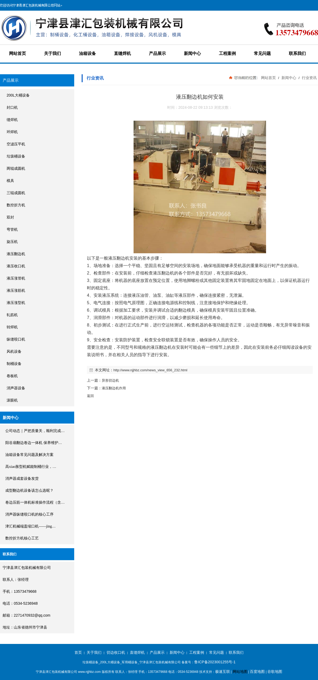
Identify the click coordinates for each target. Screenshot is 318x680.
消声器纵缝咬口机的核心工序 (29, 514)
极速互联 (222, 671)
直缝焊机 (122, 53)
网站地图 (240, 671)
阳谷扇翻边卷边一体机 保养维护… (33, 443)
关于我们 (52, 53)
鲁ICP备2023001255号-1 (215, 662)
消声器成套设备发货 (22, 479)
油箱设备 (87, 53)
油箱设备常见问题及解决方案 (29, 455)
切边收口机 (116, 652)
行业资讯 (309, 78)
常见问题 (262, 53)
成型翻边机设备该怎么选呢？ (29, 490)
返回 (90, 396)
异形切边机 (110, 380)
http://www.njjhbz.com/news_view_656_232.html (150, 370)
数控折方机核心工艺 (22, 538)
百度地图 (257, 671)
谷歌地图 (274, 671)
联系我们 (297, 53)
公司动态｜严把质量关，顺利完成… (35, 431)
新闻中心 (192, 53)
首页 (78, 652)
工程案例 (227, 53)
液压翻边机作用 (114, 388)
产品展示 (157, 53)
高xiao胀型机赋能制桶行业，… (30, 467)
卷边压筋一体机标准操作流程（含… (35, 502)
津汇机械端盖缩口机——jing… (30, 526)
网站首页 (17, 53)
